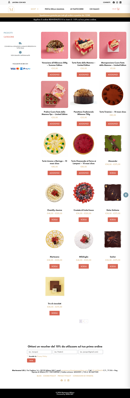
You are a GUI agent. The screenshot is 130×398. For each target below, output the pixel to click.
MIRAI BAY (69, 394)
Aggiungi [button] (54, 74)
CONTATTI (106, 2)
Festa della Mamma (54, 9)
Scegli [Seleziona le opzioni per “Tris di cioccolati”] (54, 313)
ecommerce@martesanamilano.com (74, 370)
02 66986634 (97, 370)
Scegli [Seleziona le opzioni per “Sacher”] (113, 266)
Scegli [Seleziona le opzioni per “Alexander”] (113, 173)
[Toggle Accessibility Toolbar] (126, 195)
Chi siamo (94, 9)
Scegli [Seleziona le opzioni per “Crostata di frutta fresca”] (84, 219)
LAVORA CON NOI (19, 2)
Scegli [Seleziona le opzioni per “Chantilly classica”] (54, 219)
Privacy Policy (42, 356)
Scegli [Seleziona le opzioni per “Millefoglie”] (84, 266)
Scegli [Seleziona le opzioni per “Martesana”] (54, 266)
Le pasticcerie (76, 9)
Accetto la (38, 356)
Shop (35, 9)
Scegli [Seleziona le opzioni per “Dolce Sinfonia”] (113, 219)
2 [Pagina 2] (83, 321)
